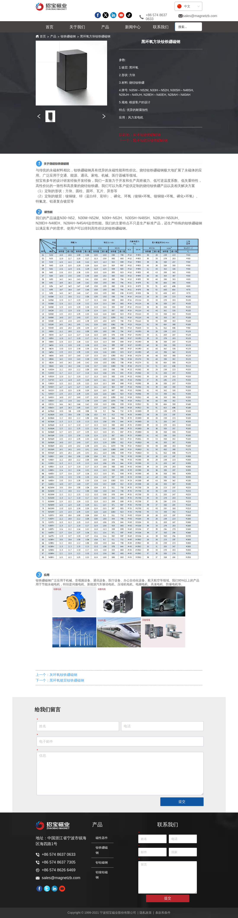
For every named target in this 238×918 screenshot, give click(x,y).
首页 (43, 36)
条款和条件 (162, 912)
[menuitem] (77, 27)
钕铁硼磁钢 (68, 36)
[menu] (105, 27)
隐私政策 (146, 912)
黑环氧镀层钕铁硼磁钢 (150, 140)
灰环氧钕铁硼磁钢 (147, 135)
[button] (77, 27)
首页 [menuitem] (49, 27)
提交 (181, 801)
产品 (53, 36)
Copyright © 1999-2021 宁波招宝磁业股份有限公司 (102, 912)
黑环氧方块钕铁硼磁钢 (95, 36)
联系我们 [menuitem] (161, 27)
